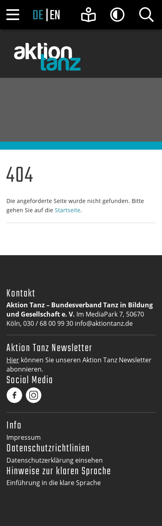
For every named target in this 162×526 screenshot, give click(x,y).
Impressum (23, 437)
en (55, 15)
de (37, 15)
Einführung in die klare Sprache (53, 482)
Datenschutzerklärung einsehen (54, 460)
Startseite (67, 210)
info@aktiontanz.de (104, 323)
